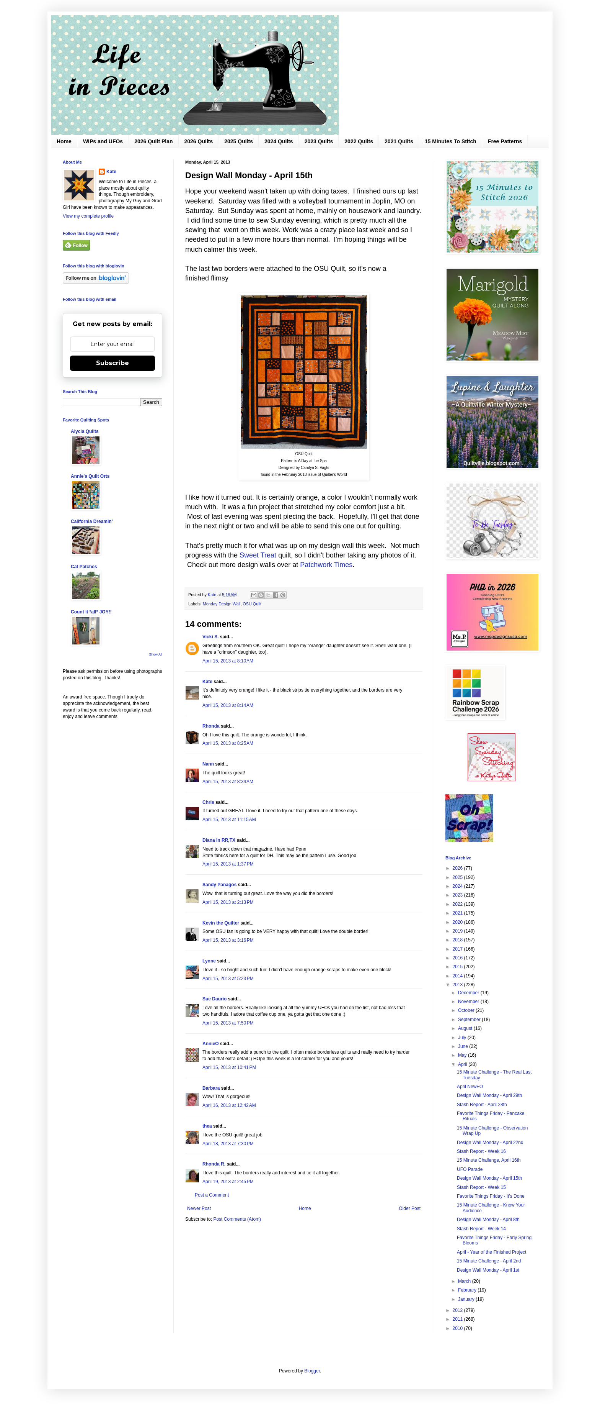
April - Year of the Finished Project (491, 1252)
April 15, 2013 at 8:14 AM (227, 705)
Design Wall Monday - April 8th (488, 1219)
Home (64, 141)
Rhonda (211, 726)
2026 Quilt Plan (153, 141)
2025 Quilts (238, 141)
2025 (458, 877)
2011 (458, 1319)
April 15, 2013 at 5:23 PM (228, 978)
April (463, 1064)
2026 (458, 868)
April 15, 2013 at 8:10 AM (227, 661)
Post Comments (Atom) (237, 1219)
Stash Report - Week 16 (481, 1151)
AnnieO (210, 1043)
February (468, 1290)
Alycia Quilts (85, 431)
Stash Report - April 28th (482, 1104)
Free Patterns (505, 141)
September (470, 1019)
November (469, 1001)
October (467, 1010)
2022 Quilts (358, 141)
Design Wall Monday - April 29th (489, 1095)
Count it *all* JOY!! (91, 612)
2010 (458, 1328)
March (465, 1281)
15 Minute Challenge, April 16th (489, 1160)
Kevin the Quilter (220, 923)
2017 (458, 949)
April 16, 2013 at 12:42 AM (229, 1105)
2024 (458, 886)
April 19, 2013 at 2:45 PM (228, 1181)
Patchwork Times (326, 565)
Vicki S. (210, 636)
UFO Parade (470, 1169)
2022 (458, 904)
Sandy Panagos (219, 884)
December (469, 992)
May (463, 1055)
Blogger (312, 1371)
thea (207, 1126)
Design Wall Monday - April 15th (489, 1178)
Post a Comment (212, 1195)
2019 (458, 931)
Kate (207, 681)
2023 (458, 895)
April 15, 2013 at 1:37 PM (228, 864)
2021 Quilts (399, 141)
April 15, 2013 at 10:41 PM (229, 1067)
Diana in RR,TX (218, 840)
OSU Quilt (252, 604)
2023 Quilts (319, 141)
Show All (155, 654)
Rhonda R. (213, 1164)
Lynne (209, 961)
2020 (458, 922)
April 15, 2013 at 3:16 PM (228, 940)
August (466, 1028)
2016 (458, 958)
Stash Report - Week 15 (481, 1187)
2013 (458, 984)
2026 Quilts (198, 141)
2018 (458, 940)
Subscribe (112, 363)
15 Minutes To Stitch (450, 141)
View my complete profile (88, 216)
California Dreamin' (92, 521)
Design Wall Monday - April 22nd (490, 1142)
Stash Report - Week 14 (481, 1228)
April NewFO (470, 1086)
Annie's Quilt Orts (90, 476)
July (463, 1037)
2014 (458, 976)
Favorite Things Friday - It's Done (491, 1196)
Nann (208, 764)
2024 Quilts (278, 141)
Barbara (211, 1088)
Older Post (410, 1208)
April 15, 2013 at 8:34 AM (227, 781)
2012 (458, 1310)
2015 (458, 966)
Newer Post (199, 1208)
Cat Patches (84, 566)
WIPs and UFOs (103, 141)
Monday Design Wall (222, 604)
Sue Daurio (214, 999)
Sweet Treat (258, 555)
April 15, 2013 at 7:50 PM (228, 1023)
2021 (458, 913)
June (463, 1046)
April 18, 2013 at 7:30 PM (228, 1143)
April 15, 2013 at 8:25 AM (227, 743)
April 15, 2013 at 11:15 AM (229, 819)
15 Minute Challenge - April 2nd (489, 1261)
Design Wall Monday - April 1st (488, 1270)
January (467, 1299)
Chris (208, 802)
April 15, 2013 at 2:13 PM (228, 902)
